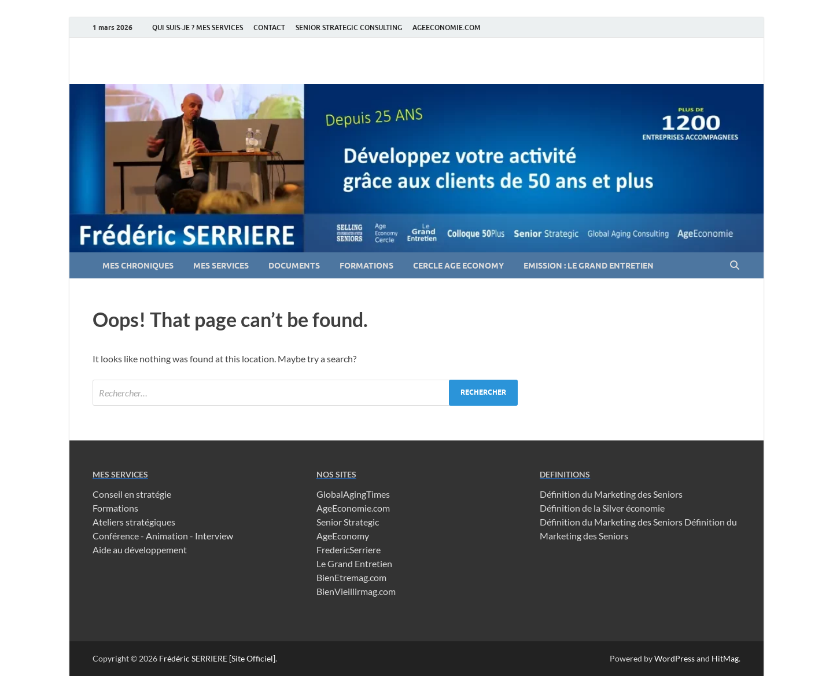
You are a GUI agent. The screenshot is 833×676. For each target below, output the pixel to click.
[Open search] (734, 265)
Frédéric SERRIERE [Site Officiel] (217, 658)
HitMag (725, 658)
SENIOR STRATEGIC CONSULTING (349, 27)
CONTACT (269, 27)
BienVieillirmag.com (356, 591)
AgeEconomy (342, 535)
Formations (115, 507)
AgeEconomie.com (353, 507)
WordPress (674, 658)
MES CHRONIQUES (138, 265)
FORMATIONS (366, 265)
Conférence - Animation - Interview (163, 535)
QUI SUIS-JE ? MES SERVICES (197, 27)
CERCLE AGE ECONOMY (458, 265)
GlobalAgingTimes (353, 493)
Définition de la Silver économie (602, 507)
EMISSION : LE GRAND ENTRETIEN (589, 265)
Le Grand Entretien (354, 563)
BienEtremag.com (351, 577)
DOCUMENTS (294, 265)
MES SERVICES (221, 265)
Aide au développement (140, 549)
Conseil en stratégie (132, 493)
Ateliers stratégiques (134, 521)
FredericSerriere (348, 549)
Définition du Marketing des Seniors (611, 493)
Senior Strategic (347, 521)
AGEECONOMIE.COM (446, 27)
